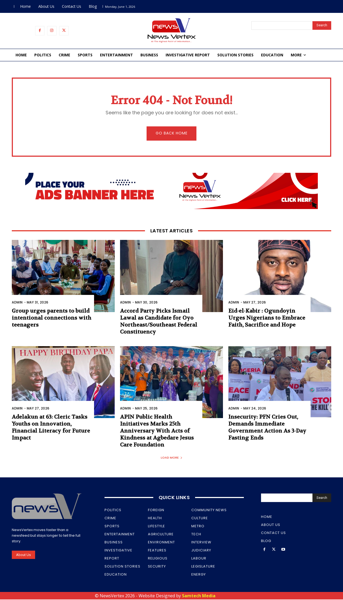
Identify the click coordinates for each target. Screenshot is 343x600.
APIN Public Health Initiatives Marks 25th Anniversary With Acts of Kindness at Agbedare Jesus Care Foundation (157, 431)
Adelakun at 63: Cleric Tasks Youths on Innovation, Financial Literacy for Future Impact (51, 428)
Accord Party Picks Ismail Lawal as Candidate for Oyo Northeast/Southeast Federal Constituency (158, 322)
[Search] (321, 25)
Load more (171, 458)
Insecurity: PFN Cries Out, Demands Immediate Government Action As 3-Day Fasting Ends (267, 428)
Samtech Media (198, 596)
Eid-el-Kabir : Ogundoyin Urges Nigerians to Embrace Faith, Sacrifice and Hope (266, 318)
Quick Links (174, 498)
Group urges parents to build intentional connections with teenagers (51, 318)
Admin (17, 303)
